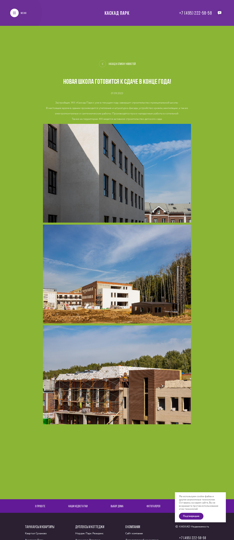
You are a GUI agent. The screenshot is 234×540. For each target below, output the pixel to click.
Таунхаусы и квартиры (39, 527)
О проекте (40, 506)
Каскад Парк (117, 13)
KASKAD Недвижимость (194, 527)
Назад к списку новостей (117, 63)
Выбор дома (117, 506)
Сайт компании (134, 533)
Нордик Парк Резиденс (89, 533)
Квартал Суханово (36, 533)
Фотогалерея (153, 506)
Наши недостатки (78, 506)
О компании (132, 527)
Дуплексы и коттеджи (89, 527)
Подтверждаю (191, 516)
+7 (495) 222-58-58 (195, 12)
